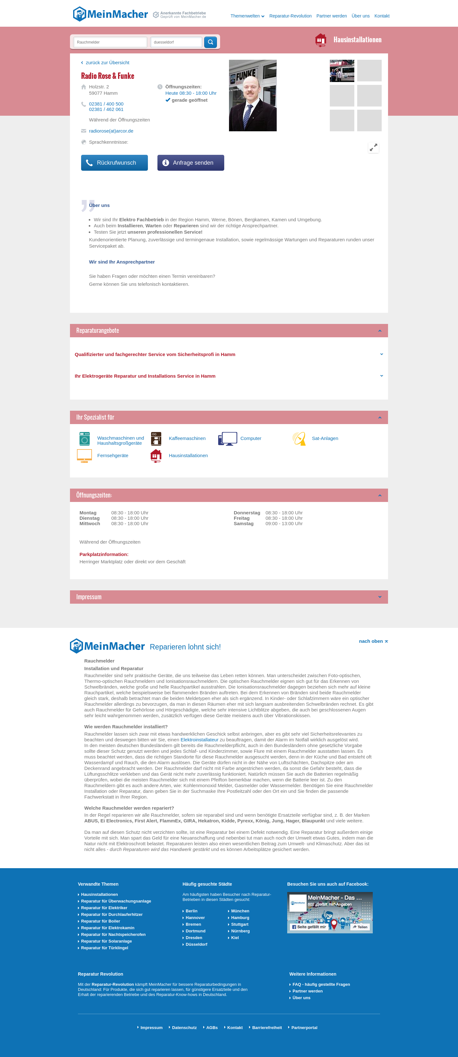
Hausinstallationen (188, 455)
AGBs (212, 1027)
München (240, 911)
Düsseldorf (196, 944)
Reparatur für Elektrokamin (108, 927)
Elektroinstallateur (200, 739)
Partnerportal (304, 1027)
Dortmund (195, 931)
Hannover (195, 917)
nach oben (371, 641)
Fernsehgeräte (112, 455)
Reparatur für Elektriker (104, 907)
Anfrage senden (187, 162)
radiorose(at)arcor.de (111, 131)
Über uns (361, 15)
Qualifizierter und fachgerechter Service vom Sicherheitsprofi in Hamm (155, 354)
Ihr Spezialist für (95, 417)
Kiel (235, 937)
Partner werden (331, 15)
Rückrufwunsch (111, 162)
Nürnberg (240, 931)
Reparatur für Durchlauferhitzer (112, 914)
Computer (250, 438)
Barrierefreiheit (267, 1027)
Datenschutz (184, 1027)
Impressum (88, 597)
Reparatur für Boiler (100, 921)
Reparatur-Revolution (290, 15)
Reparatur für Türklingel (104, 947)
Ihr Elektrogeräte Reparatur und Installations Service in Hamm (145, 376)
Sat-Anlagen (325, 438)
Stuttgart (239, 924)
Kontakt (382, 15)
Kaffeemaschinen (187, 438)
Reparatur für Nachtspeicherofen (113, 934)
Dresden (194, 937)
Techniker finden (210, 42)
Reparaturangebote (97, 330)
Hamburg (240, 917)
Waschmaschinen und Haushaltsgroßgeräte (120, 440)
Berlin (192, 911)
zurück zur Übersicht (107, 62)
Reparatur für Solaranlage (106, 941)
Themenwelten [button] (245, 15)
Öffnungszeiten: (94, 495)
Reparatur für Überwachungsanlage (116, 901)
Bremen (193, 924)
